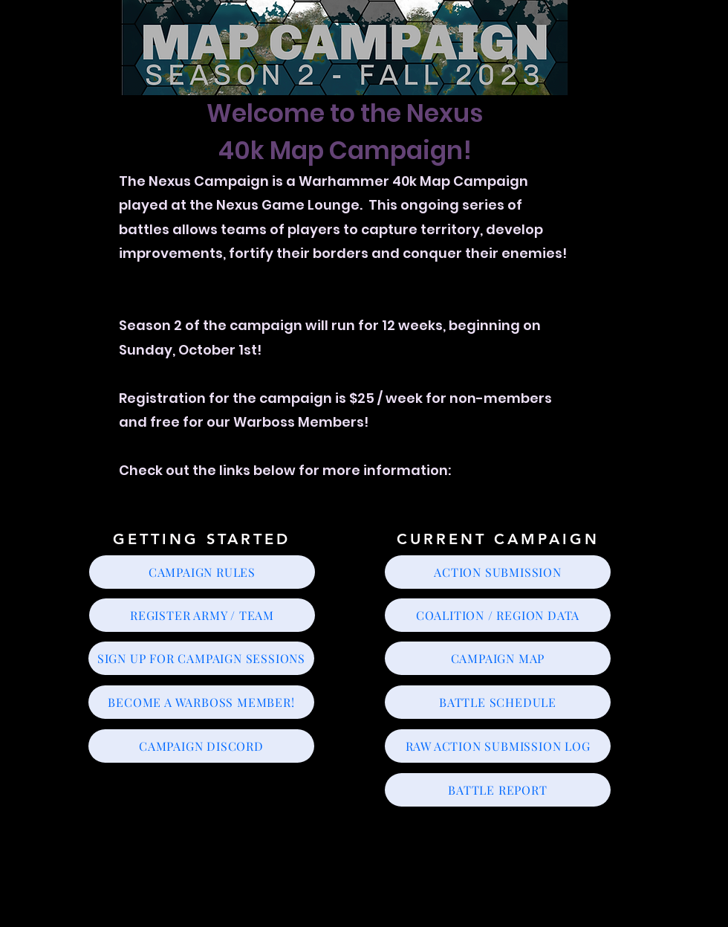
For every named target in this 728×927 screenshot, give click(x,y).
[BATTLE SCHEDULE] (498, 702)
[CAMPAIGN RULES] (202, 572)
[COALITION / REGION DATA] (498, 615)
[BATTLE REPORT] (498, 790)
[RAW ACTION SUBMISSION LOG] (498, 746)
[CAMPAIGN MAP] (498, 658)
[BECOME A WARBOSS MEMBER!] (201, 702)
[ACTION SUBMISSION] (498, 572)
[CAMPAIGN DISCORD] (201, 746)
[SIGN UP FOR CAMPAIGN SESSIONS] (201, 658)
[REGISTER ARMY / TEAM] (202, 615)
